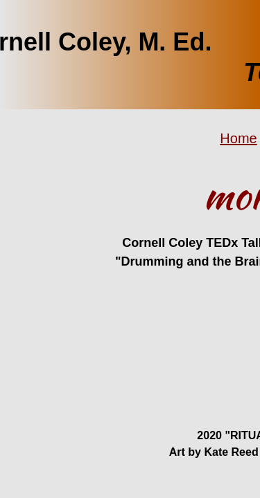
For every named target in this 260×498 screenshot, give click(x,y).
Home (238, 138)
